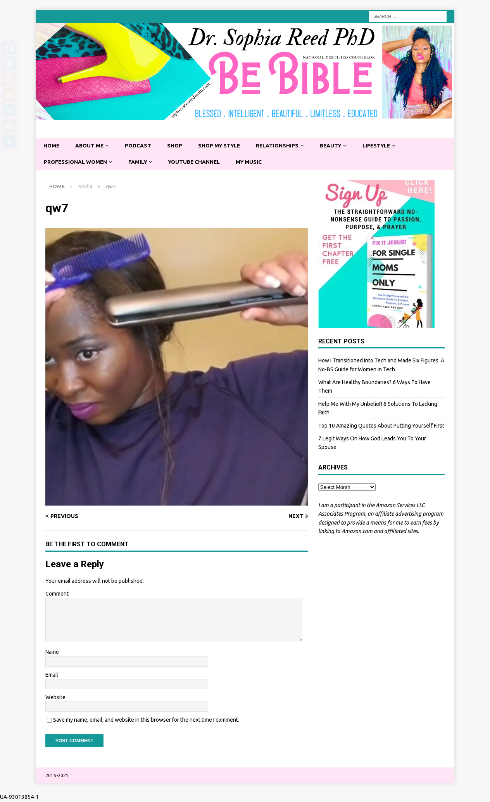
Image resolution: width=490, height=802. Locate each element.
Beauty (337, 146)
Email (51, 675)
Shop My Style (223, 146)
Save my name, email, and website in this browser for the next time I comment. (146, 720)
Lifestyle (384, 146)
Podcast (140, 146)
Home (51, 146)
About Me (90, 146)
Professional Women (76, 162)
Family (140, 162)
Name (52, 653)
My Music (254, 162)
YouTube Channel (198, 162)
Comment (57, 594)
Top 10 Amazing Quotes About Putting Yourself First (381, 426)
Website (55, 698)
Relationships (282, 146)
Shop (177, 146)
